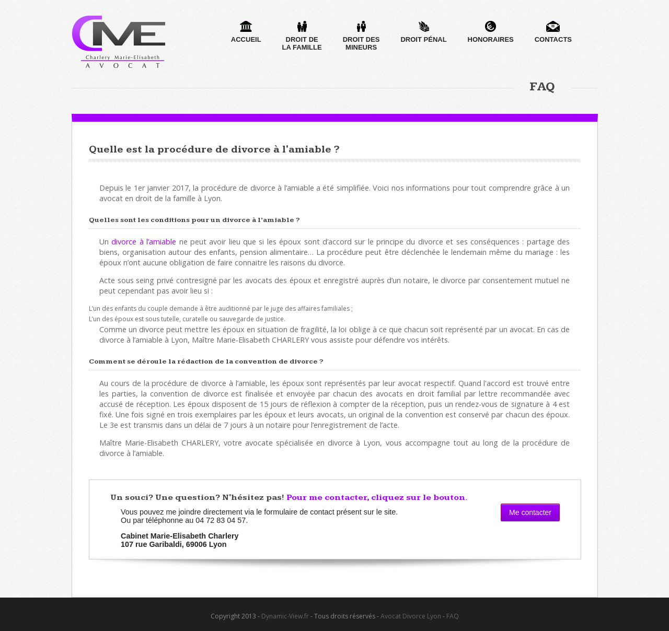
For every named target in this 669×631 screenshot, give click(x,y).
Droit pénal (423, 32)
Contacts (553, 32)
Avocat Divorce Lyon (410, 616)
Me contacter (530, 512)
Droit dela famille (302, 36)
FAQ (452, 616)
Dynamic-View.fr (285, 616)
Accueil (246, 32)
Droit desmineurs (361, 36)
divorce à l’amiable (143, 242)
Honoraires (491, 32)
